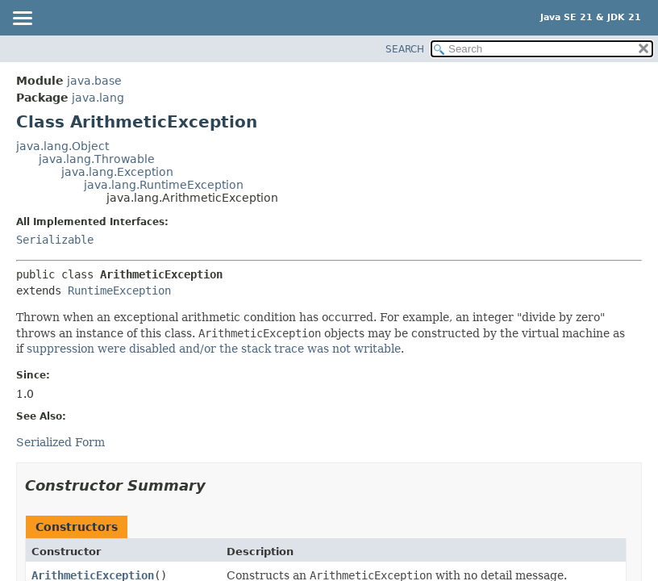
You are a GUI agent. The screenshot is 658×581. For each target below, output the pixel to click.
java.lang (98, 97)
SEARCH (404, 49)
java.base (94, 80)
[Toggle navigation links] (21, 19)
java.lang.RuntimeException (164, 184)
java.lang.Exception (117, 171)
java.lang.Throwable (97, 159)
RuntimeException (119, 290)
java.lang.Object (62, 146)
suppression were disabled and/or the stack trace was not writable (214, 348)
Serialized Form (60, 442)
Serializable (55, 239)
